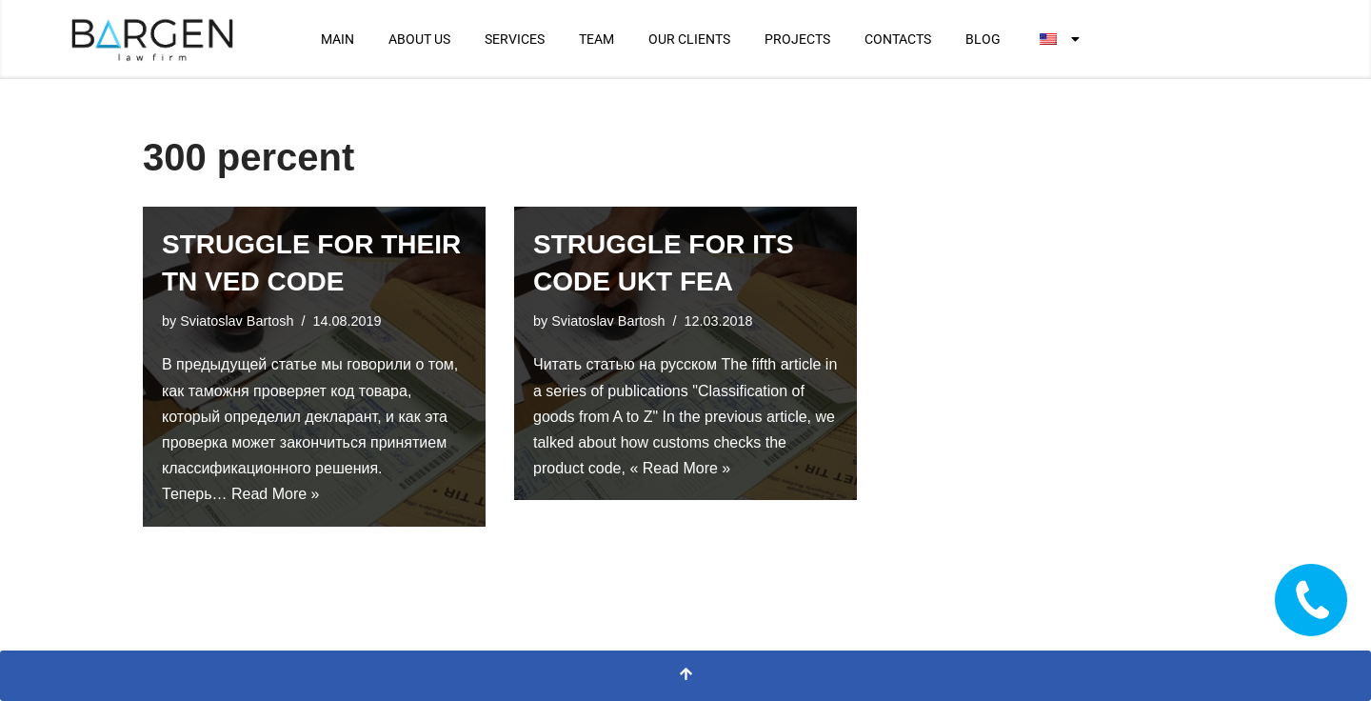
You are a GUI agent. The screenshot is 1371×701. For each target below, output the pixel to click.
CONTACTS (897, 39)
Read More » (275, 494)
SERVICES (515, 39)
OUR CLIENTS (689, 39)
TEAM (596, 39)
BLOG (983, 39)
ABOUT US (419, 39)
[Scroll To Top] (685, 676)
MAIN (337, 39)
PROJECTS (797, 39)
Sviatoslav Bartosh (236, 321)
